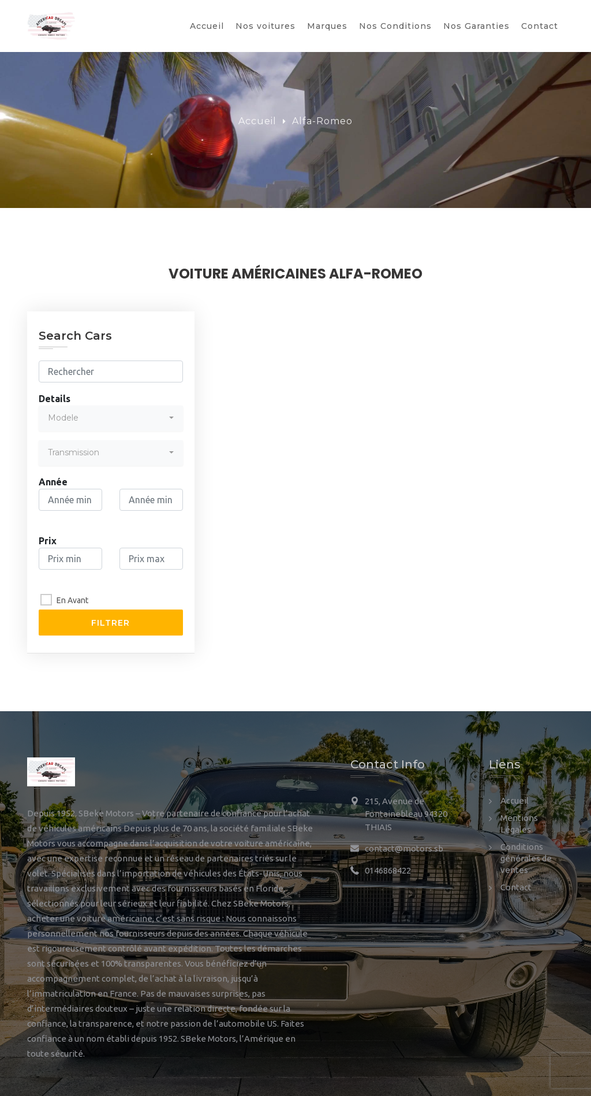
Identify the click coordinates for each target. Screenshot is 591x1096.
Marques (327, 26)
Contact (539, 26)
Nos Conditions (395, 26)
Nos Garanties (476, 26)
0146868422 (388, 870)
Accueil (207, 26)
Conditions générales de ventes (526, 858)
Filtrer (110, 623)
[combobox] (111, 418)
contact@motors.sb (404, 848)
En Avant (72, 600)
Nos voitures (265, 26)
